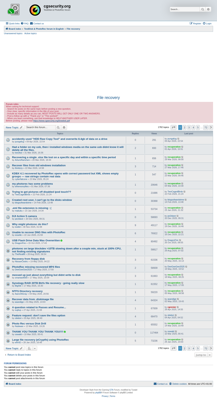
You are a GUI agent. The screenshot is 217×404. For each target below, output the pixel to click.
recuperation (174, 147)
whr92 (18, 342)
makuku (19, 211)
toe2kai (18, 152)
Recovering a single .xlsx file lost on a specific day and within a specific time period (64, 157)
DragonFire (20, 243)
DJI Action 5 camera (24, 216)
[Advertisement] (108, 64)
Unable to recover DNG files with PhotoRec (38, 232)
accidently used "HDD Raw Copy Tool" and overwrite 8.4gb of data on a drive (59, 138)
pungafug (19, 141)
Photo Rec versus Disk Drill (29, 323)
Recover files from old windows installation (39, 165)
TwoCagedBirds (22, 194)
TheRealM (20, 254)
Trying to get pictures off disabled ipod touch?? (41, 191)
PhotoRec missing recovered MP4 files (36, 266)
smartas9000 (21, 277)
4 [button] (193, 127)
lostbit (18, 227)
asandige (19, 302)
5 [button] (198, 127)
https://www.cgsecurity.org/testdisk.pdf (51, 120)
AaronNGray (21, 294)
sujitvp (18, 310)
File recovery (108, 97)
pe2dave (19, 219)
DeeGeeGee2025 (23, 269)
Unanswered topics (13, 33)
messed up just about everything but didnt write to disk (46, 274)
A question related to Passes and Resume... (39, 307)
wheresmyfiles (22, 186)
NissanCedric (21, 261)
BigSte (18, 286)
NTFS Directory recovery (27, 291)
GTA (111, 390)
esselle (18, 235)
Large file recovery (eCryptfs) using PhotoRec (40, 339)
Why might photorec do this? (30, 224)
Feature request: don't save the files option (38, 315)
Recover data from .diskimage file (33, 299)
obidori (18, 318)
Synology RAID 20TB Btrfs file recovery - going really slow (48, 283)
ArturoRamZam (22, 160)
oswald (18, 334)
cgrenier (172, 307)
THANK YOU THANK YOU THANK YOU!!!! (37, 331)
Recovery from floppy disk (28, 258)
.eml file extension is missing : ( (31, 208)
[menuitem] (24, 23)
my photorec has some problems (32, 183)
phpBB (98, 393)
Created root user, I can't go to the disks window (42, 199)
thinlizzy (19, 168)
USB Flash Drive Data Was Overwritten (36, 240)
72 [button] (205, 127)
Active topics (31, 33)
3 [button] (189, 127)
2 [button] (184, 127)
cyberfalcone (21, 179)
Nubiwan (19, 326)
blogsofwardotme (23, 202)
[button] (173, 127)
